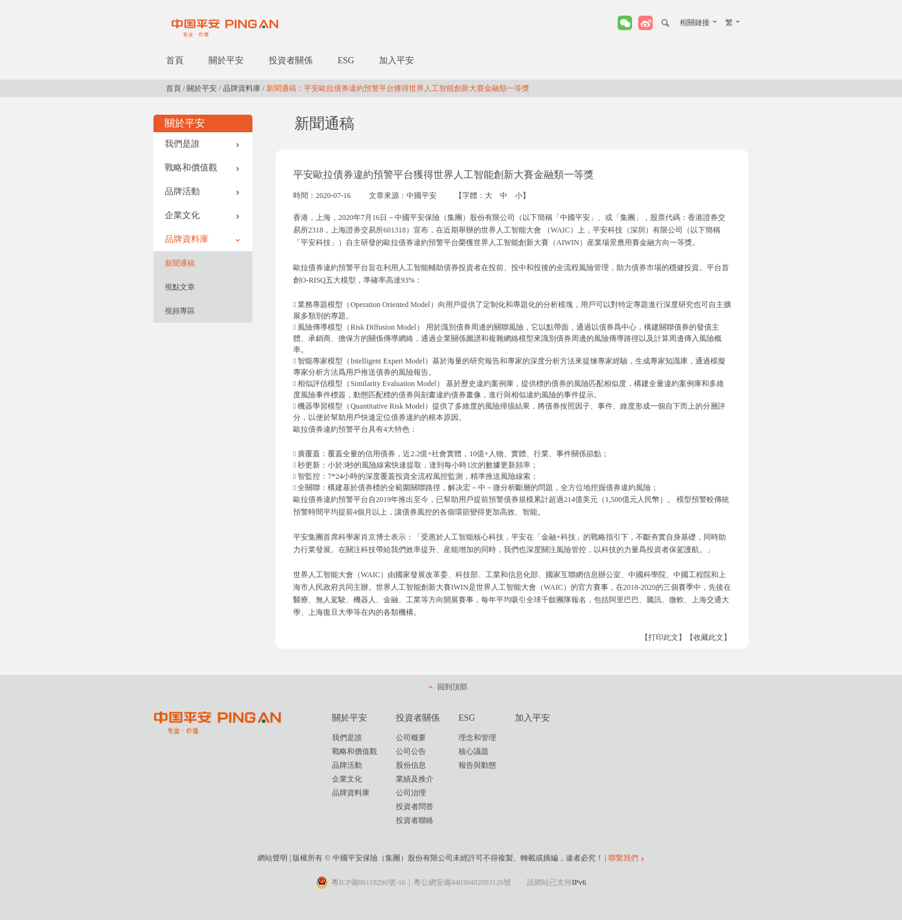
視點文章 (180, 287)
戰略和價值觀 (202, 167)
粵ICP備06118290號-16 (368, 882)
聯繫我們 (623, 858)
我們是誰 (202, 144)
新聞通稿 (180, 263)
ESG (346, 60)
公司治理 (411, 792)
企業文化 (202, 215)
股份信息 (411, 765)
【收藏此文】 (708, 637)
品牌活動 (202, 191)
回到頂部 (452, 686)
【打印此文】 (663, 637)
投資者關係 (291, 60)
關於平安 (226, 60)
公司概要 (411, 737)
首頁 (175, 60)
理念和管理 (477, 737)
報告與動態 (477, 765)
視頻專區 (180, 310)
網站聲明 (272, 858)
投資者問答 (414, 806)
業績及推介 (414, 779)
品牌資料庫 (242, 88)
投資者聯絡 (414, 820)
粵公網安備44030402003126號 (462, 882)
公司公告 (411, 751)
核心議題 (474, 751)
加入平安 (396, 60)
